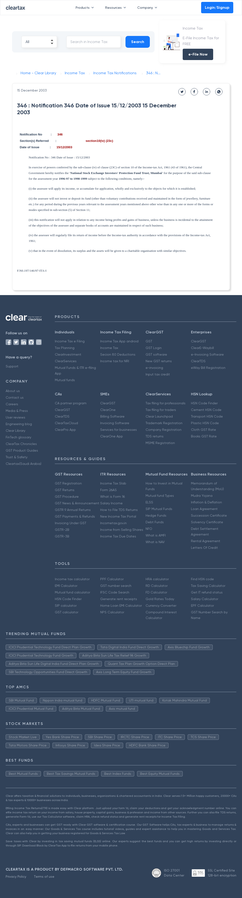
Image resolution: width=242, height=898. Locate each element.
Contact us (15, 397)
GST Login (154, 348)
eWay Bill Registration (208, 368)
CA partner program (70, 403)
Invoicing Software (114, 423)
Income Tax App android (119, 341)
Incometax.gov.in (113, 523)
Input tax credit (158, 374)
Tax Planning (64, 348)
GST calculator (66, 612)
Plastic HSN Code (205, 423)
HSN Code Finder (204, 403)
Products (86, 7)
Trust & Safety (16, 457)
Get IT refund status (207, 592)
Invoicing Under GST (70, 523)
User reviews (15, 417)
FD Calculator (156, 592)
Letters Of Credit (204, 547)
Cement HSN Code (206, 410)
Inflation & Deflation (206, 502)
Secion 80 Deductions (117, 354)
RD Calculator (157, 586)
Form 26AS (108, 490)
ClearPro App (65, 430)
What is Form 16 (112, 496)
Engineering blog (19, 424)
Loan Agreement (204, 509)
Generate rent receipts (118, 599)
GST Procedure (67, 496)
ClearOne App (111, 436)
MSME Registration (160, 443)
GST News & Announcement (77, 503)
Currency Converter (161, 605)
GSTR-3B (62, 536)
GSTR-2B (62, 530)
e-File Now (197, 54)
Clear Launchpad (159, 416)
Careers (12, 404)
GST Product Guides (22, 450)
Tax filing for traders (161, 410)
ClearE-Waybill (202, 348)
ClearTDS (198, 361)
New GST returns (159, 361)
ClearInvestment (68, 354)
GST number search (115, 586)
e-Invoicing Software (207, 354)
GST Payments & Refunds (75, 516)
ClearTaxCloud (66, 423)
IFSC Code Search (114, 592)
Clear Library (15, 430)
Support (12, 366)
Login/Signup (217, 7)
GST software (156, 354)
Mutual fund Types (160, 495)
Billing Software (112, 416)
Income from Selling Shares (121, 530)
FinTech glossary (18, 437)
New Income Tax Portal (118, 516)
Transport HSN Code (207, 416)
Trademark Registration (164, 423)
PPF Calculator (112, 579)
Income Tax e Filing (70, 341)
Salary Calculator (204, 599)
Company (148, 7)
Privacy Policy (16, 876)
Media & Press (17, 411)
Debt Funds (155, 522)
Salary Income (111, 503)
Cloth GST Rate (203, 430)
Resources (116, 7)
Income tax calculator (72, 579)
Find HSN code (202, 579)
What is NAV (155, 542)
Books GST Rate (204, 436)
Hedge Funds (156, 515)
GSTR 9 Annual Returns (73, 510)
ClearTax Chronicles (21, 444)
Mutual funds (65, 380)
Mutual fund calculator (72, 592)
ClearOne (108, 410)
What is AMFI (156, 535)
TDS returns (155, 436)
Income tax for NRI (114, 361)
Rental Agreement (205, 541)
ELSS (149, 502)
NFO (149, 529)
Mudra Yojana (201, 495)
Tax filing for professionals (166, 403)
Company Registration (164, 430)
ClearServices (66, 361)
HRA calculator (157, 579)
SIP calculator (66, 605)
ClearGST (198, 341)
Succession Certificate (209, 515)
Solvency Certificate (207, 522)
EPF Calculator (202, 605)
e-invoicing (154, 368)
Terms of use (44, 876)
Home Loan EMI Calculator (121, 605)
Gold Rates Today (160, 599)
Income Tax (109, 348)
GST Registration (68, 483)
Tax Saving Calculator (208, 586)
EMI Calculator (66, 586)
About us (13, 391)
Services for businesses (118, 430)
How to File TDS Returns (119, 510)
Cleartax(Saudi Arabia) (23, 464)
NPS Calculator (112, 612)
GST (149, 341)
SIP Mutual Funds (159, 509)
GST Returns (64, 490)
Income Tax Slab (113, 483)
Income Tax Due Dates (118, 536)
